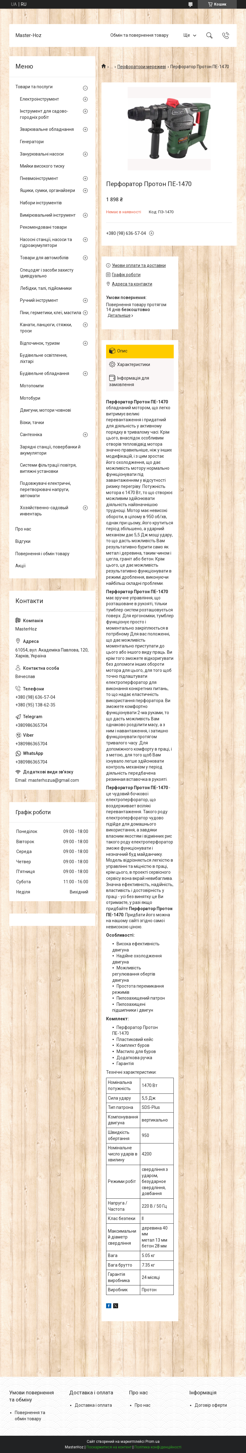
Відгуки (22, 541)
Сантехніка (31, 434)
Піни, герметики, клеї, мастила (50, 312)
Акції (20, 565)
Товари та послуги (34, 86)
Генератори (32, 141)
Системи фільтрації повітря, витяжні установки (48, 468)
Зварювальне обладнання (47, 129)
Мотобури (30, 398)
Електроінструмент (39, 99)
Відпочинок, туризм (40, 343)
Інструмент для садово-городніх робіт (44, 114)
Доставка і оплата (93, 1405)
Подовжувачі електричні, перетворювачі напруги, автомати (45, 489)
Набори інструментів (41, 202)
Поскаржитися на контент (109, 1447)
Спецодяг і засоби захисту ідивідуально (46, 273)
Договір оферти (211, 1405)
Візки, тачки (32, 422)
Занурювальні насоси (42, 154)
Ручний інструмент (39, 300)
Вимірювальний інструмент (48, 215)
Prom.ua (152, 1441)
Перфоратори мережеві (141, 66)
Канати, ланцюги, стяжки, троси (46, 327)
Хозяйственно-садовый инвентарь (44, 510)
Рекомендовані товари (43, 227)
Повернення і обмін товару (42, 553)
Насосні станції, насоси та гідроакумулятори (46, 242)
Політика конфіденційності (157, 1447)
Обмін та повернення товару (139, 35)
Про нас (23, 529)
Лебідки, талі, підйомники (46, 288)
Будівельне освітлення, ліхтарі (43, 358)
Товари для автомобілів (44, 257)
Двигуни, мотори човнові (45, 410)
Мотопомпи (32, 385)
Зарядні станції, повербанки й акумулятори (50, 450)
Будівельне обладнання (44, 373)
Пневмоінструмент (39, 178)
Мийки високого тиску (42, 166)
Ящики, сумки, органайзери (47, 190)
